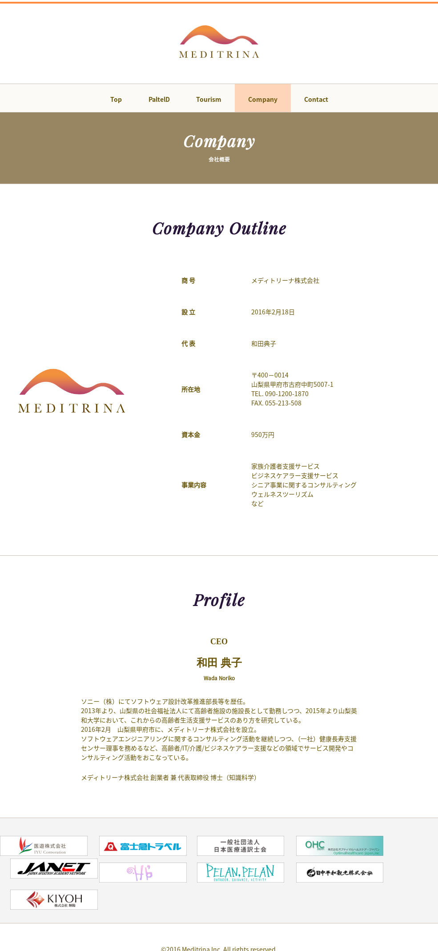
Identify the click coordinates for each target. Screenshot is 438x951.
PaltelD (157, 100)
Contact (320, 100)
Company (264, 100)
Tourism (208, 100)
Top (112, 100)
